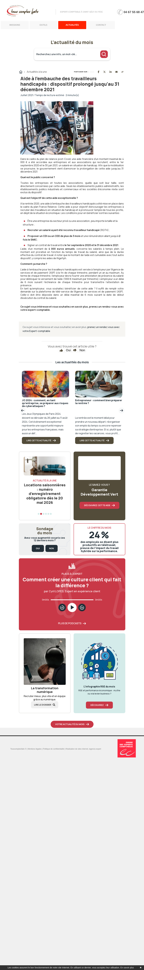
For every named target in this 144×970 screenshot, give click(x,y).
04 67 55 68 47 (134, 12)
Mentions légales (35, 749)
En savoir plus (127, 967)
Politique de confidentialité (53, 749)
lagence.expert (95, 749)
